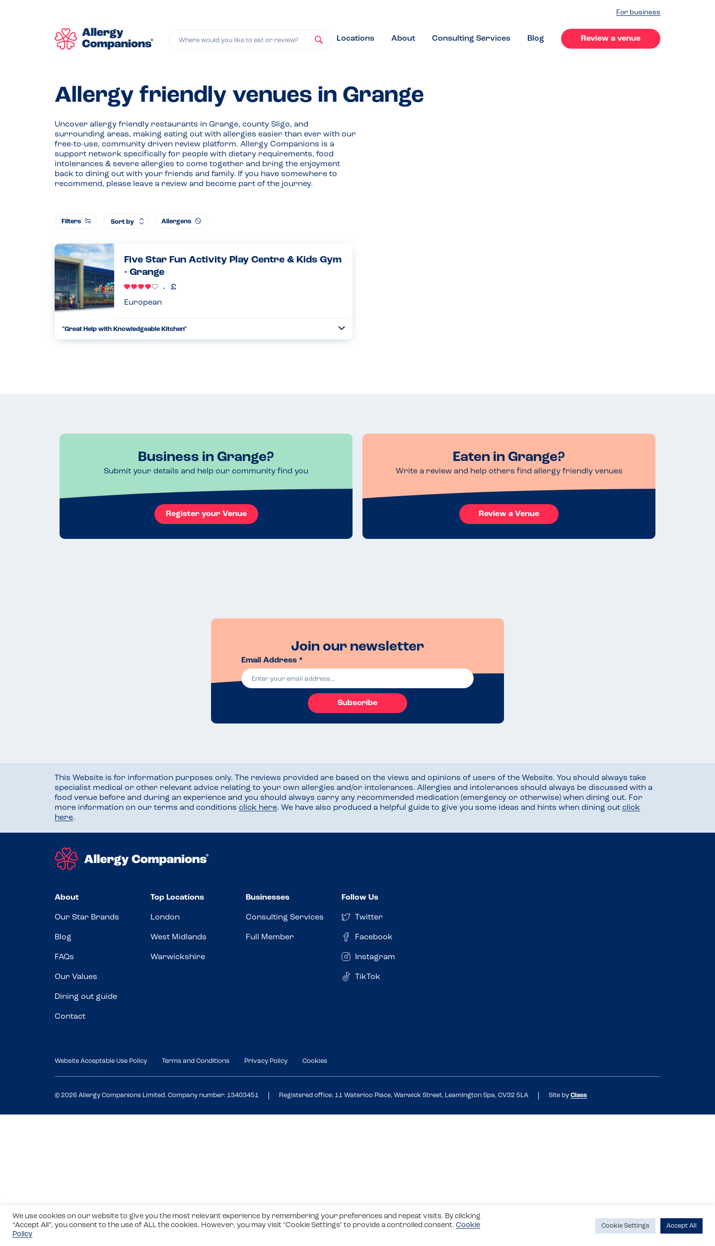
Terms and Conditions (195, 1061)
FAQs (64, 957)
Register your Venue (206, 514)
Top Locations (177, 898)
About (403, 39)
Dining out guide (86, 997)
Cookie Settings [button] (625, 1226)
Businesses (267, 898)
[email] (357, 678)
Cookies (314, 1061)
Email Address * (272, 660)
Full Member (270, 937)
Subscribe (357, 703)
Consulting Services (471, 39)
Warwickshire (177, 957)
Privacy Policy (265, 1061)
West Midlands (178, 937)
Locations (355, 39)
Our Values (76, 977)
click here (258, 808)
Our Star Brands (87, 917)
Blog (535, 39)
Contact (70, 1017)
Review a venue (611, 39)
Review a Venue (509, 514)
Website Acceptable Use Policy (101, 1061)
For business (638, 12)
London (165, 917)
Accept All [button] (681, 1226)
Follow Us (360, 898)
